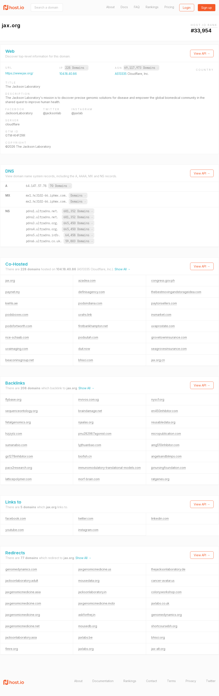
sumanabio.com (16, 445)
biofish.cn (85, 456)
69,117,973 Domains (141, 68)
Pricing (169, 7)
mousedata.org (88, 580)
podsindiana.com (90, 303)
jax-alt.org (158, 649)
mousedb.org (87, 626)
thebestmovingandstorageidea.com (176, 292)
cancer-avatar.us (163, 580)
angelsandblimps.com (166, 456)
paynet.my (12, 292)
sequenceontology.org (21, 411)
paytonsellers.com (164, 303)
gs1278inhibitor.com (19, 456)
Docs (124, 7)
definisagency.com (91, 292)
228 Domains (76, 68)
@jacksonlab (52, 113)
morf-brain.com (89, 479)
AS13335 (121, 73)
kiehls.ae (11, 303)
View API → (202, 53)
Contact (151, 681)
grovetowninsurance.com (169, 337)
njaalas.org (85, 422)
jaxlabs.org (86, 649)
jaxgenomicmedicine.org (22, 614)
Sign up (206, 7)
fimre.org (11, 649)
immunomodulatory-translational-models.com (109, 467)
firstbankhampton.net (93, 326)
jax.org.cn (158, 360)
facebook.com (15, 518)
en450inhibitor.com (164, 411)
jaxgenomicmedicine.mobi (96, 603)
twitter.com (85, 518)
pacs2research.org (18, 467)
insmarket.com (161, 314)
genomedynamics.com (21, 569)
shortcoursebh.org (164, 626)
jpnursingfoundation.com (168, 467)
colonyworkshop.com (166, 592)
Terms (171, 681)
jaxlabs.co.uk (160, 603)
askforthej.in (86, 614)
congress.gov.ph (163, 280)
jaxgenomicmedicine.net (22, 626)
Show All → (122, 269)
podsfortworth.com (18, 326)
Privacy (191, 681)
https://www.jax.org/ (19, 73)
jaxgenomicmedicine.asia (23, 592)
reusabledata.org (163, 422)
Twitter (211, 681)
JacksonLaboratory (19, 113)
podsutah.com (88, 337)
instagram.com (88, 530)
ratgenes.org (160, 479)
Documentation (103, 681)
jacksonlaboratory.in (92, 592)
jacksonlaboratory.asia (21, 637)
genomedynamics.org (166, 614)
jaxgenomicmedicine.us (94, 569)
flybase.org (13, 399)
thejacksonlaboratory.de (168, 569)
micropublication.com (166, 433)
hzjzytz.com (13, 433)
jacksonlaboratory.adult (21, 580)
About (110, 7)
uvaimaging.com (16, 348)
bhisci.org (158, 637)
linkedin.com (160, 518)
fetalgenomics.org (18, 422)
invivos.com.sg (88, 399)
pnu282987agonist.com (94, 433)
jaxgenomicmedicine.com (23, 603)
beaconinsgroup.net (19, 360)
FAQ (137, 7)
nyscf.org (157, 399)
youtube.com (14, 530)
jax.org (10, 280)
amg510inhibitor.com (165, 445)
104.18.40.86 (68, 73)
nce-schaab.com (17, 337)
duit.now (84, 348)
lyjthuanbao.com (89, 445)
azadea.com (87, 280)
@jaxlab (77, 113)
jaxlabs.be (85, 637)
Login (187, 7)
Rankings (152, 7)
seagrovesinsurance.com (169, 348)
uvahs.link (85, 314)
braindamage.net (90, 411)
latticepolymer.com (18, 479)
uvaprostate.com (163, 326)
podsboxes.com (16, 314)
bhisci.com (85, 360)
